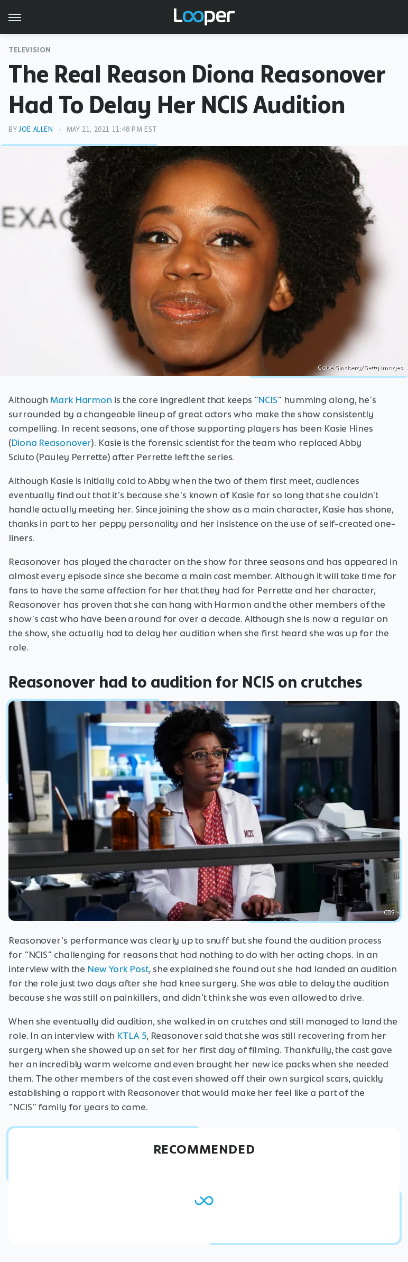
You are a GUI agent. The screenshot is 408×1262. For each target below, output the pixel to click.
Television (29, 50)
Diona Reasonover (51, 442)
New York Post (118, 969)
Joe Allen (35, 129)
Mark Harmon (81, 400)
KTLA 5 (131, 1035)
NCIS (267, 400)
